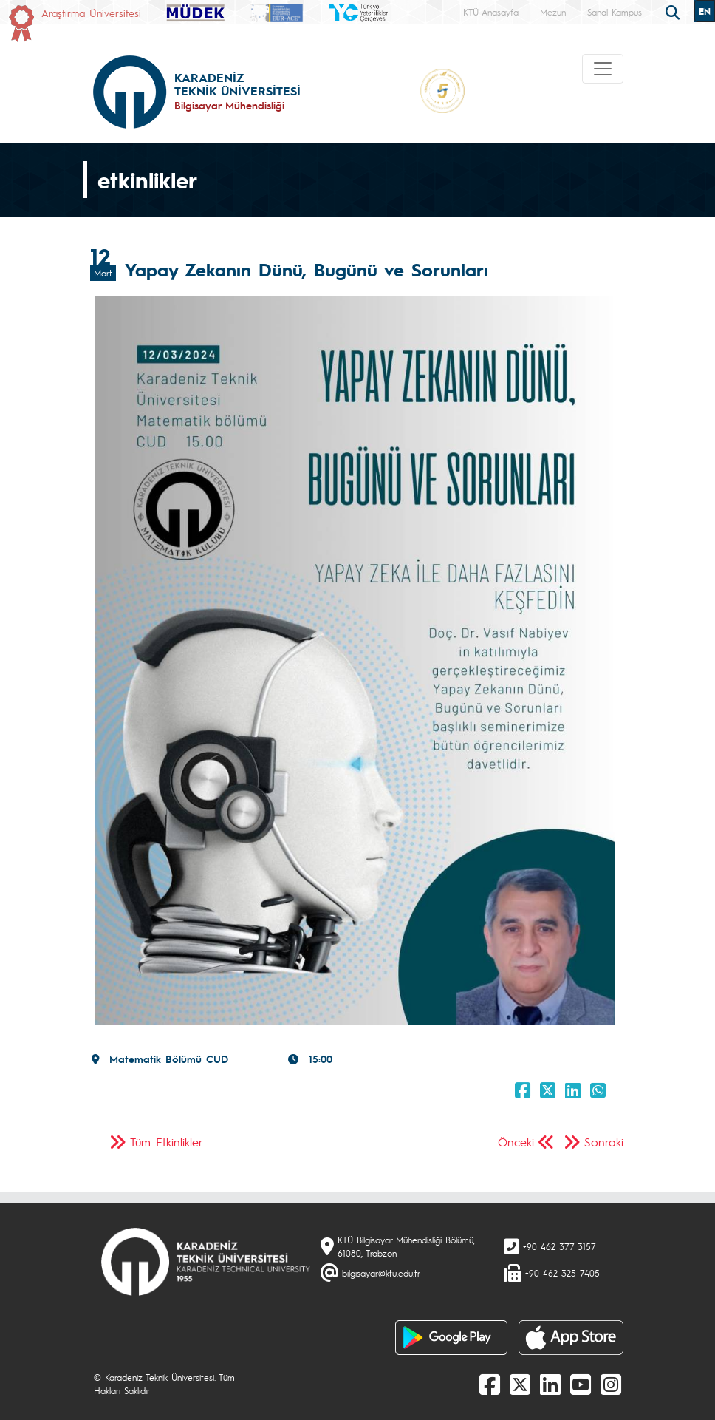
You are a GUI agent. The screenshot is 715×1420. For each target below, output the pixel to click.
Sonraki (603, 1141)
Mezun (553, 12)
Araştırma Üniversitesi (91, 12)
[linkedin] (550, 1383)
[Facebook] (489, 1383)
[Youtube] (580, 1383)
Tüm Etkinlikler (166, 1141)
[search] (674, 11)
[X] (520, 1383)
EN (705, 11)
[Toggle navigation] (602, 69)
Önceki (516, 1141)
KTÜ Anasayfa (491, 12)
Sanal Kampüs (614, 12)
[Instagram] (611, 1383)
